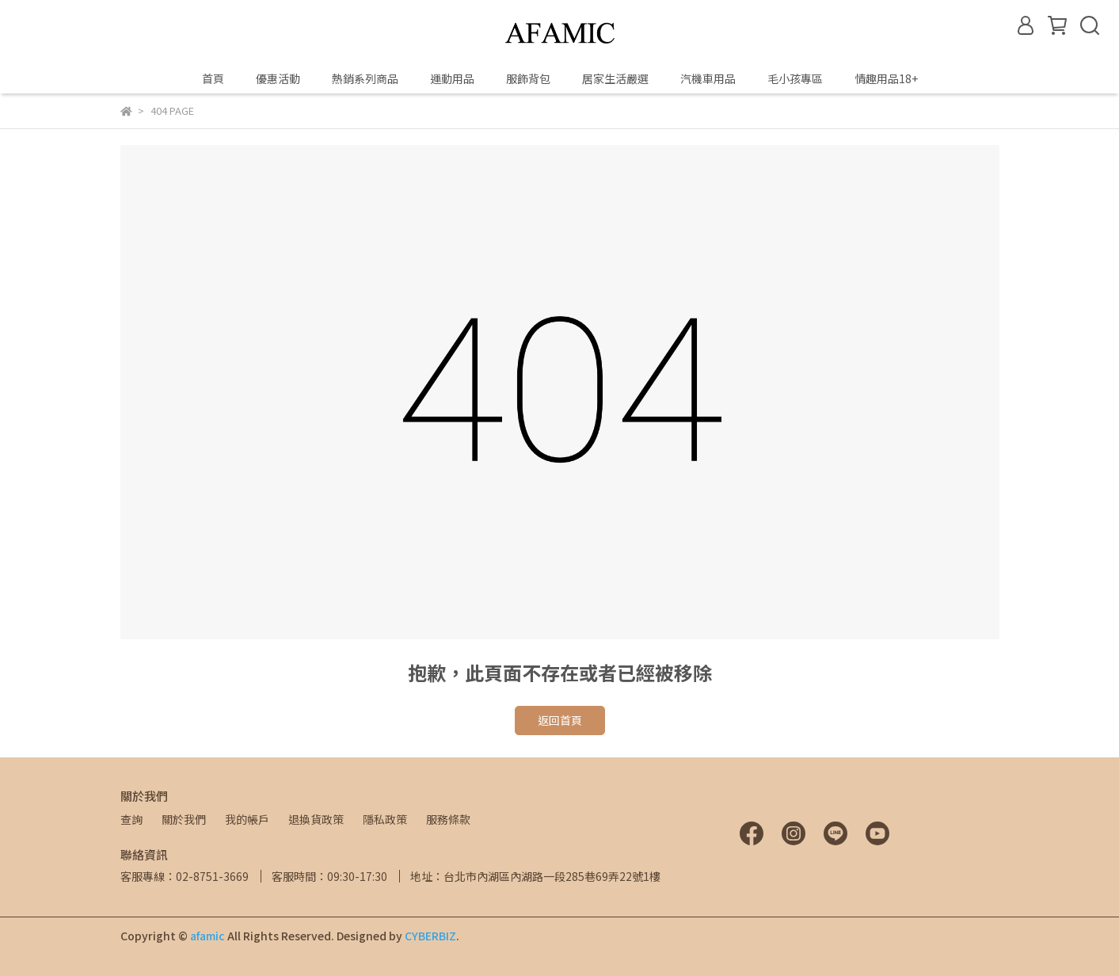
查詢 (131, 819)
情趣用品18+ (886, 78)
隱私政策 (385, 819)
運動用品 (452, 78)
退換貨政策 (316, 819)
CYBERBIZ (430, 936)
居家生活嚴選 (615, 78)
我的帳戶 (247, 819)
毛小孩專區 (795, 78)
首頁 (213, 78)
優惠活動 (278, 78)
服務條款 (448, 819)
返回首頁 (560, 720)
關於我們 (184, 819)
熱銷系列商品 (365, 78)
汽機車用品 (708, 78)
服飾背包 (528, 78)
